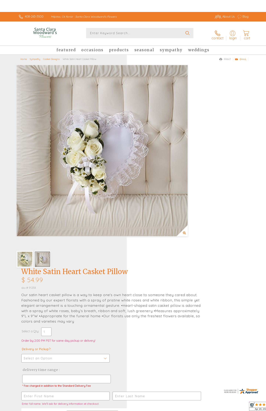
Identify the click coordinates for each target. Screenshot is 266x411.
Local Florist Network (216, 407)
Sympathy (35, 56)
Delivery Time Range (151, 180)
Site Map (238, 407)
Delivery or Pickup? (147, 159)
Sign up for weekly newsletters (179, 274)
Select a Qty (141, 141)
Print (225, 56)
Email (241, 56)
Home (23, 56)
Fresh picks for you (100, 277)
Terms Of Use (168, 407)
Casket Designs (51, 56)
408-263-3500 (34, 16)
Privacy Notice (189, 407)
